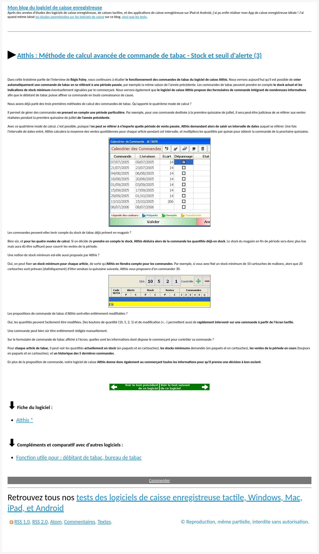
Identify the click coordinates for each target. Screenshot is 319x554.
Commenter (159, 480)
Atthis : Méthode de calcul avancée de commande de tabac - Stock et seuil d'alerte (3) (139, 55)
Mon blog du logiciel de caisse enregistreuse (55, 7)
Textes (104, 522)
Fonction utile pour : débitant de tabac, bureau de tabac (79, 457)
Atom (56, 522)
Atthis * (24, 420)
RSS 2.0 (40, 522)
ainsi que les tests (134, 17)
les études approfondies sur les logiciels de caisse (69, 17)
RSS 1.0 (22, 522)
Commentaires (79, 522)
